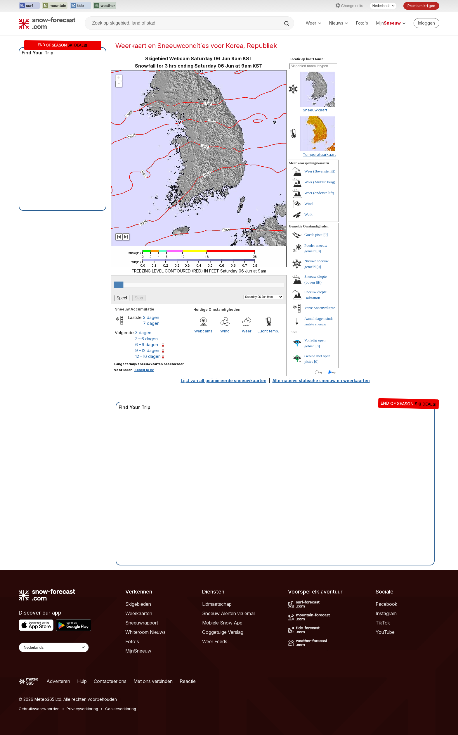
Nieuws (338, 22)
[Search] (287, 23)
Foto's (362, 22)
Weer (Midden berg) (319, 182)
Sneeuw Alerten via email (228, 613)
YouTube (385, 632)
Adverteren (58, 681)
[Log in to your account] (426, 23)
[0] (325, 234)
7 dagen (151, 323)
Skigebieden (138, 604)
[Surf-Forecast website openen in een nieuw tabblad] (29, 6)
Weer (313, 22)
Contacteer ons (110, 681)
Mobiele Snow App (222, 623)
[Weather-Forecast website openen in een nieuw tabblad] (104, 6)
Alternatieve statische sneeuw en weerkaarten (321, 380)
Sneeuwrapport (141, 623)
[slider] (118, 285)
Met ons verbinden (153, 681)
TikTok (383, 623)
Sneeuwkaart (315, 110)
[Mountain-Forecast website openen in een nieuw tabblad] (54, 6)
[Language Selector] (54, 647)
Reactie (188, 681)
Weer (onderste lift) (319, 193)
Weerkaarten (138, 613)
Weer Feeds (214, 641)
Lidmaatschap (217, 604)
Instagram (386, 613)
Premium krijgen (421, 6)
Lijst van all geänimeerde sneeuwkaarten (223, 380)
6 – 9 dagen (146, 344)
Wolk (308, 214)
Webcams (203, 331)
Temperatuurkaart (319, 154)
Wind (225, 331)
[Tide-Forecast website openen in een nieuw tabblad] (80, 6)
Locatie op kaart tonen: (307, 59)
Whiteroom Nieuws (145, 632)
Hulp (82, 681)
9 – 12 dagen (147, 350)
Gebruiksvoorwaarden (39, 708)
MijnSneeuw (138, 651)
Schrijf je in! (144, 370)
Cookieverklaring (120, 708)
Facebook (386, 604)
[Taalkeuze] (383, 6)
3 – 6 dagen (146, 338)
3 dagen (151, 317)
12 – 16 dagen (148, 356)
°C (321, 373)
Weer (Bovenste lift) (319, 171)
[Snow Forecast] (47, 23)
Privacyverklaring (82, 708)
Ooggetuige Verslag (222, 632)
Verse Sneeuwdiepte (319, 308)
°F (334, 373)
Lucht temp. (268, 331)
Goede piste (313, 234)
